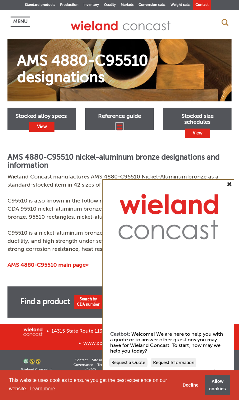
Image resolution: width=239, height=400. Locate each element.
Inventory (91, 5)
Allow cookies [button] (217, 385)
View (42, 126)
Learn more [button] (42, 388)
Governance (83, 365)
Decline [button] (191, 385)
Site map (99, 360)
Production (69, 5)
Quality (110, 5)
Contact (202, 5)
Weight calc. (180, 5)
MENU (20, 21)
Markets (127, 5)
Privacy (90, 369)
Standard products (40, 5)
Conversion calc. (152, 5)
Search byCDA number (88, 302)
